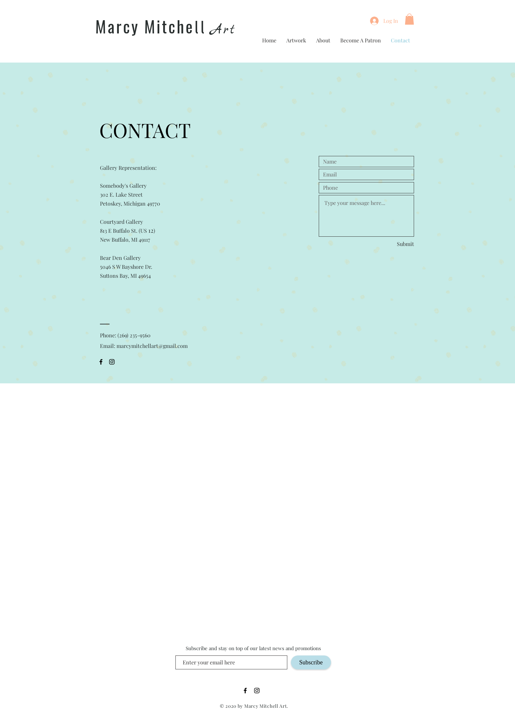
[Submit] (399, 244)
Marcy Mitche (144, 26)
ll (200, 27)
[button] (409, 19)
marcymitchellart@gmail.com (152, 345)
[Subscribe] (311, 662)
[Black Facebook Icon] (101, 361)
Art (223, 30)
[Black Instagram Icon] (112, 361)
